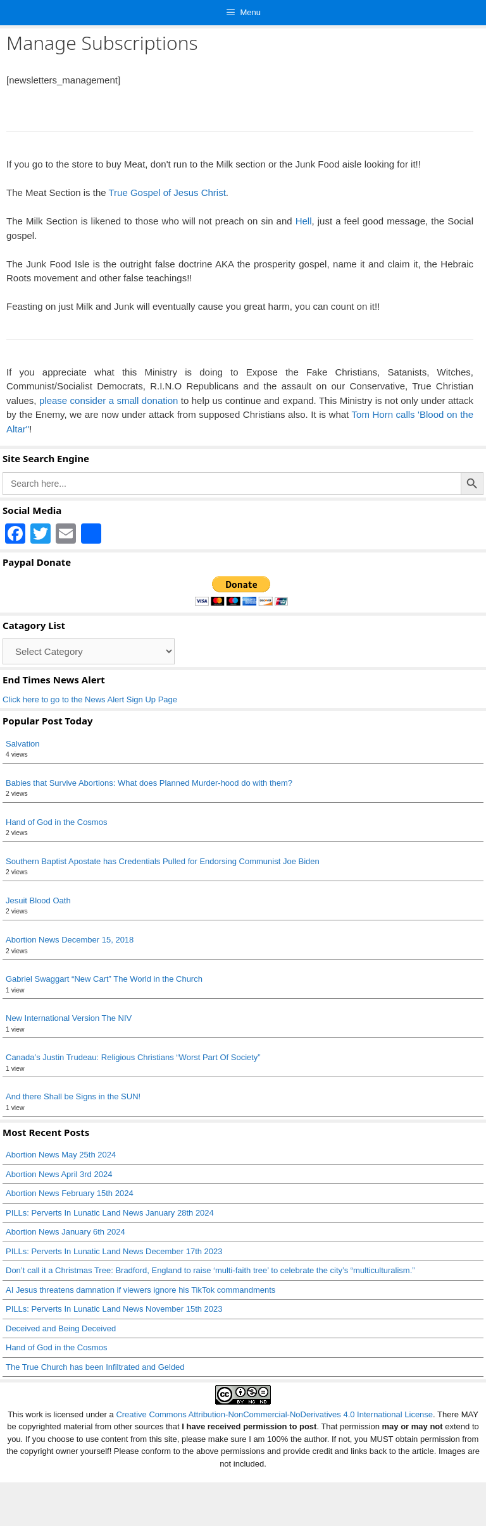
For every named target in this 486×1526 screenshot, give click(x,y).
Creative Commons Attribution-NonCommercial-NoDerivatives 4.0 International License (274, 1414)
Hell (304, 221)
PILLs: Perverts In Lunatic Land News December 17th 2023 (114, 1251)
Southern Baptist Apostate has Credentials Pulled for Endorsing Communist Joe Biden (163, 861)
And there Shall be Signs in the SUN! (73, 1096)
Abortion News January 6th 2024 (65, 1231)
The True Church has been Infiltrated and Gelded (95, 1367)
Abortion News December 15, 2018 (70, 939)
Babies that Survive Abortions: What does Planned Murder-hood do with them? (149, 783)
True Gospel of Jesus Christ (166, 192)
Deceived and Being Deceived (61, 1328)
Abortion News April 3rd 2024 (59, 1174)
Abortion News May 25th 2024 (61, 1154)
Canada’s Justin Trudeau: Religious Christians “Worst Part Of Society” (133, 1057)
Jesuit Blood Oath (38, 900)
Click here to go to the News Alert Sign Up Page (90, 699)
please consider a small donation (108, 400)
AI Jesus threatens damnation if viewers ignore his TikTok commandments (140, 1290)
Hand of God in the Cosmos (56, 822)
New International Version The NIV (69, 1018)
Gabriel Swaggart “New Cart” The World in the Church (104, 979)
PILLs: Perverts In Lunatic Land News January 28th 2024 (110, 1213)
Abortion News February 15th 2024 (70, 1193)
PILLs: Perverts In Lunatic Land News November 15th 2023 (114, 1309)
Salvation (22, 743)
